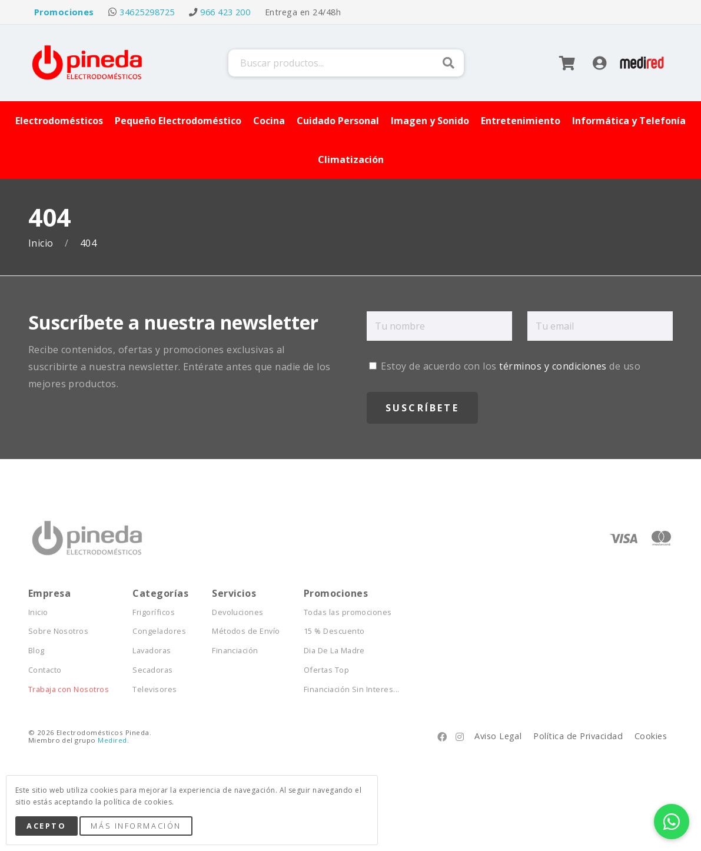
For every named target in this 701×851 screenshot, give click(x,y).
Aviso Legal (497, 736)
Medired (112, 740)
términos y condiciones (553, 366)
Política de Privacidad (578, 736)
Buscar (448, 63)
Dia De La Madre (334, 650)
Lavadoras (151, 650)
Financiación (235, 650)
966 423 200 (225, 12)
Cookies (650, 736)
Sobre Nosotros (58, 631)
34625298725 (146, 12)
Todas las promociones (348, 612)
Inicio (42, 243)
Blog (36, 650)
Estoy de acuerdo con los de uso (504, 366)
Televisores (154, 689)
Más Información (136, 825)
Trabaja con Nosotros (68, 689)
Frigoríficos (153, 612)
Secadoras (152, 670)
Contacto (45, 670)
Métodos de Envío (246, 631)
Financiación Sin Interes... (352, 689)
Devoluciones (238, 612)
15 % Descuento (334, 631)
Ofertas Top (326, 670)
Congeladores (159, 631)
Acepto (46, 825)
